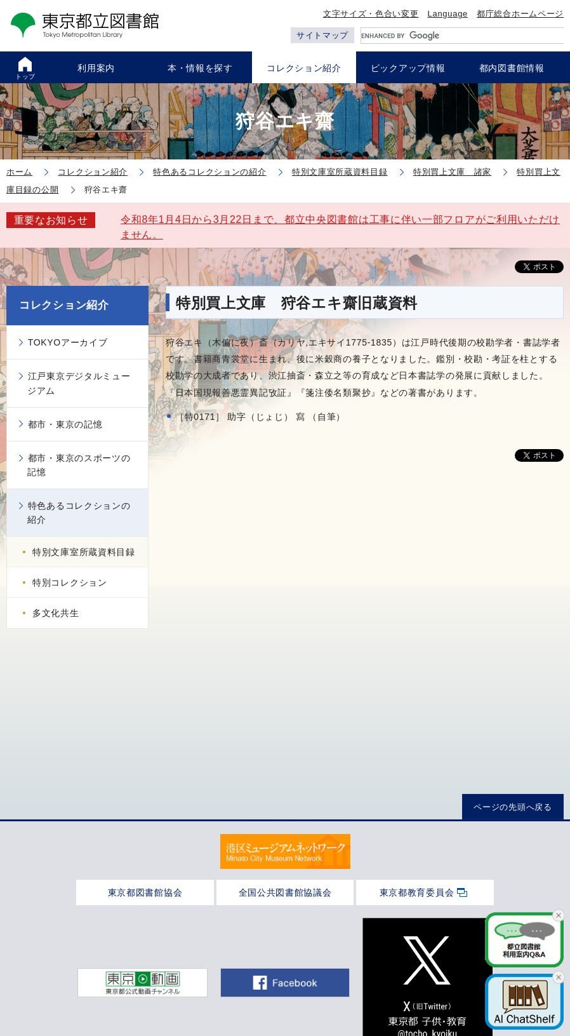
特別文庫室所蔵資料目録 (83, 552)
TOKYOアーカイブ (68, 342)
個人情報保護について (334, 972)
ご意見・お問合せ (432, 972)
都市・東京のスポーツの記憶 (78, 465)
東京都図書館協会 (145, 892)
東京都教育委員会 (417, 892)
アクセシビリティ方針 (227, 972)
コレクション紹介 (64, 305)
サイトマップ (322, 35)
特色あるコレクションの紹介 (78, 513)
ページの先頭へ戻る (513, 807)
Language (448, 13)
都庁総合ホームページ (520, 13)
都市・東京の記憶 (65, 424)
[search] (462, 35)
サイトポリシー (133, 972)
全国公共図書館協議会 (285, 892)
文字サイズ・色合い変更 (371, 13)
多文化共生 (55, 613)
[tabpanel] (285, 851)
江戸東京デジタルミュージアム (78, 383)
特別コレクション (69, 582)
